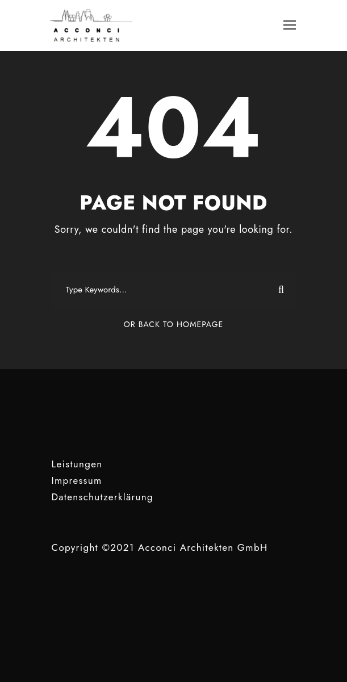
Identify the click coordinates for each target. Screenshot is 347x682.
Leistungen (77, 464)
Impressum (77, 480)
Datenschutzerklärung (103, 497)
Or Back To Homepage (173, 324)
